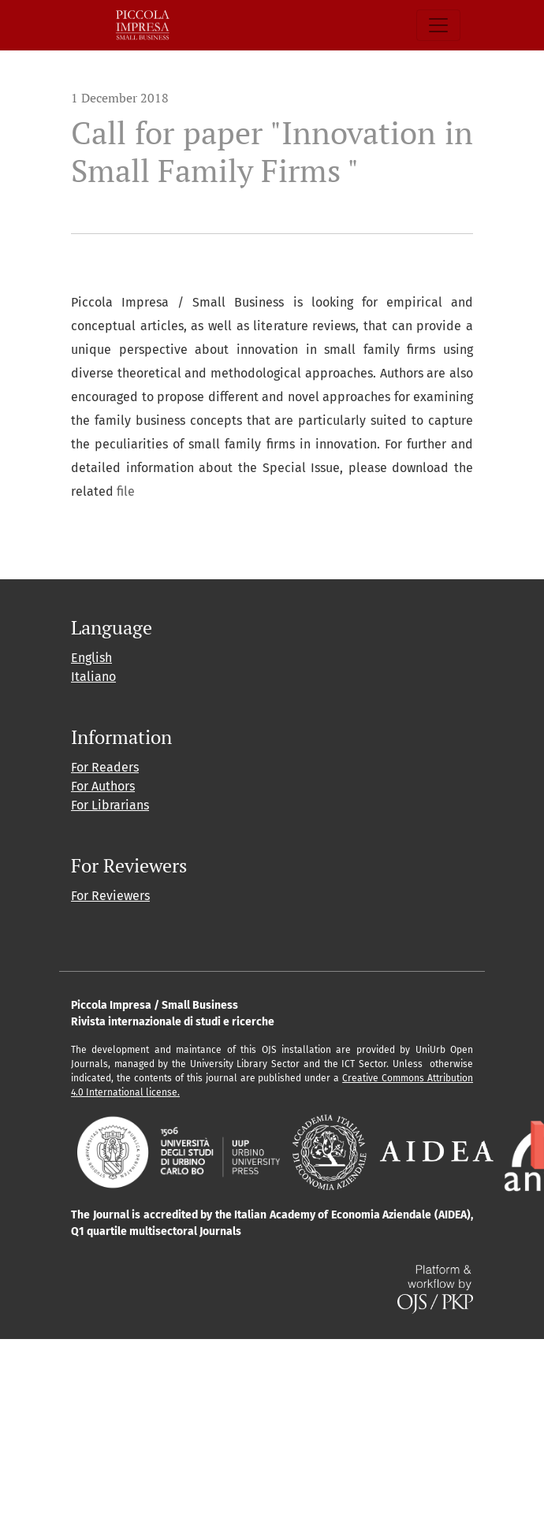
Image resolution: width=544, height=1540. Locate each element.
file (126, 491)
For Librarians (110, 805)
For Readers (105, 767)
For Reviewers (110, 895)
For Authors (103, 786)
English (91, 657)
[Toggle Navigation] (438, 25)
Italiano (93, 676)
